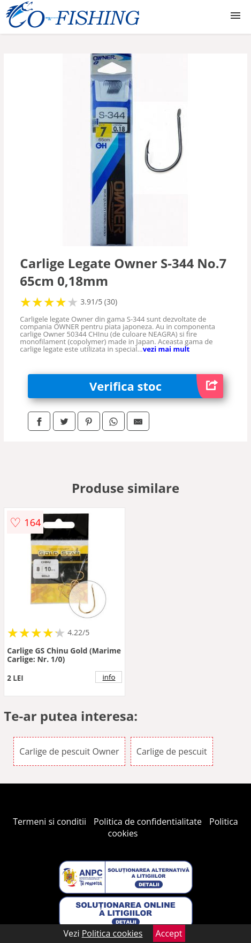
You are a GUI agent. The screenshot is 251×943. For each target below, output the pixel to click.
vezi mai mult (166, 349)
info (109, 677)
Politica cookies (112, 933)
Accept (169, 933)
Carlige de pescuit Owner (69, 751)
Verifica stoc (156, 386)
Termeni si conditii (49, 821)
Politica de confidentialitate (148, 821)
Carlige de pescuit (171, 751)
